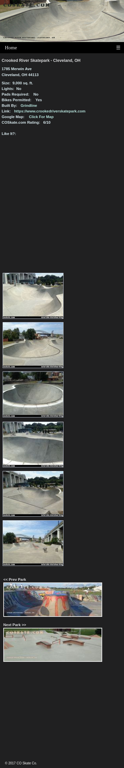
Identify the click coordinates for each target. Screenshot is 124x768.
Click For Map (41, 117)
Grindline (29, 105)
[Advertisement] (62, 714)
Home (11, 47)
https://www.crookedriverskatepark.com (50, 111)
